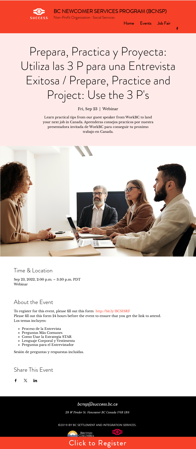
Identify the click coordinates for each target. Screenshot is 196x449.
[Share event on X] (25, 380)
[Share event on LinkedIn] (35, 380)
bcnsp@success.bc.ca (97, 404)
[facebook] (177, 28)
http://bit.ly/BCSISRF (113, 311)
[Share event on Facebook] (16, 380)
